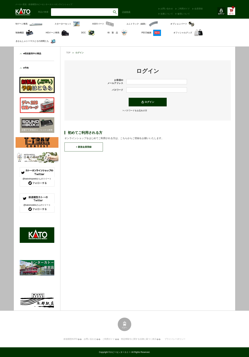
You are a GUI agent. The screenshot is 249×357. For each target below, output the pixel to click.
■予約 (26, 68)
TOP (68, 52)
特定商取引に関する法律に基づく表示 (138, 339)
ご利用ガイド (183, 8)
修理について (183, 14)
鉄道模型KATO (70, 339)
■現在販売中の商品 (32, 53)
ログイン (149, 102)
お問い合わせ (166, 8)
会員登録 (198, 8)
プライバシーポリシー (175, 339)
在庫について (166, 14)
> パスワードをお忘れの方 (135, 110)
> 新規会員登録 (83, 147)
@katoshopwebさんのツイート (37, 179)
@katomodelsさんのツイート (37, 205)
